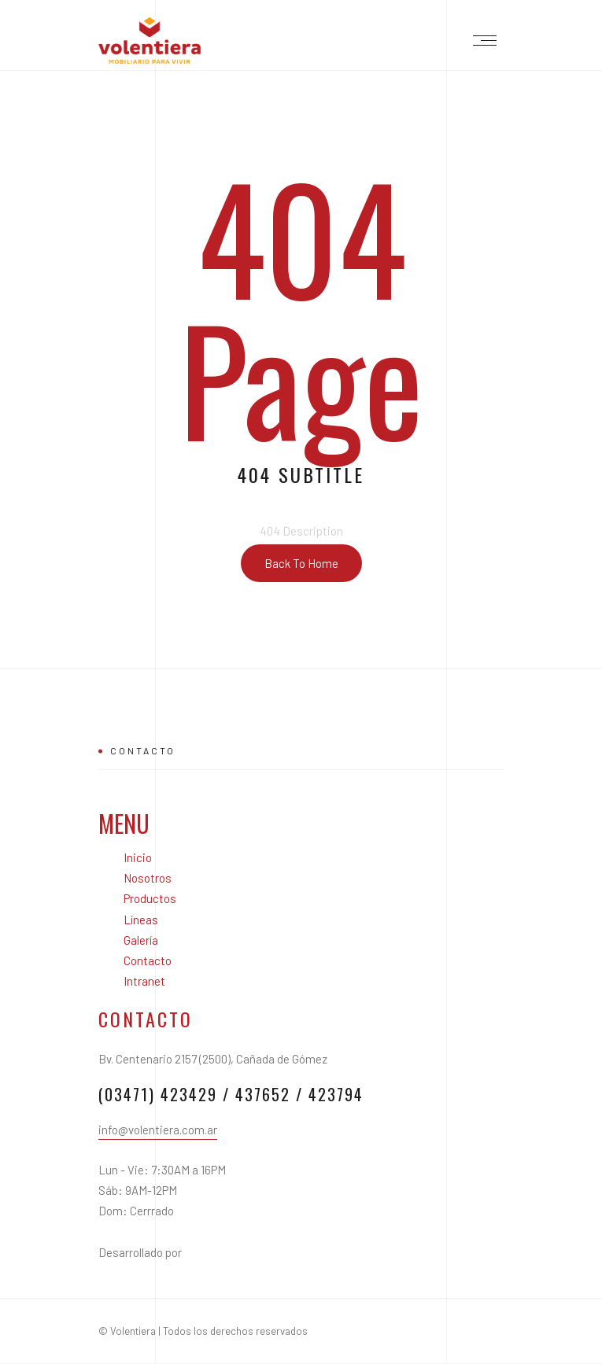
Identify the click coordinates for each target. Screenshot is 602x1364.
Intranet (144, 981)
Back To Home (301, 563)
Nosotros (148, 878)
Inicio (138, 857)
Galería (141, 940)
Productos (150, 898)
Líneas (141, 919)
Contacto (148, 960)
